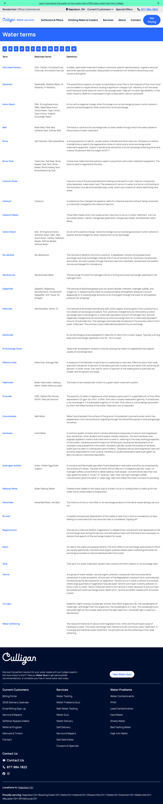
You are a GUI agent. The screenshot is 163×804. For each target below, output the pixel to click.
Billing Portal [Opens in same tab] (9, 696)
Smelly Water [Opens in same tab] (117, 721)
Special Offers (124, 9)
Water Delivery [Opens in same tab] (64, 721)
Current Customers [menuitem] (100, 9)
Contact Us (15, 760)
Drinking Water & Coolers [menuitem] (83, 20)
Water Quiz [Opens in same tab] (62, 714)
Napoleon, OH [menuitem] (75, 9)
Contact (136, 20)
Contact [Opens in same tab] (7, 739)
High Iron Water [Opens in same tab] (119, 733)
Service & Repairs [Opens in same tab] (66, 733)
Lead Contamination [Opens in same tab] (121, 708)
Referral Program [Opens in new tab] (12, 727)
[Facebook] (3, 773)
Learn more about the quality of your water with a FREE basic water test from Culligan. (81, 3)
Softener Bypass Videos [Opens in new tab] (15, 721)
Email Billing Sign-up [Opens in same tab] (14, 708)
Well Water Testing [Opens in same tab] (66, 708)
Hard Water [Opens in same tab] (116, 714)
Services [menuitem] (108, 20)
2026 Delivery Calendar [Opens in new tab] (15, 702)
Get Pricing (152, 20)
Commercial (33, 9)
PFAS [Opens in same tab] (113, 702)
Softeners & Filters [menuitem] (52, 20)
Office (21, 9)
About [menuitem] (122, 20)
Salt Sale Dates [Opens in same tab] (64, 739)
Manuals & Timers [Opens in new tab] (12, 733)
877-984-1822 (147, 9)
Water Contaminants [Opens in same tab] (122, 696)
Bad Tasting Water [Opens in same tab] (120, 727)
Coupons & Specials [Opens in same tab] (67, 745)
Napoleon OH (25, 787)
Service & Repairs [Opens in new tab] (12, 714)
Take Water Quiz (122, 674)
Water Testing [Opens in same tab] (64, 696)
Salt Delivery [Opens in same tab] (63, 727)
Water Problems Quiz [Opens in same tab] (68, 702)
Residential (9, 9)
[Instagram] (8, 773)
